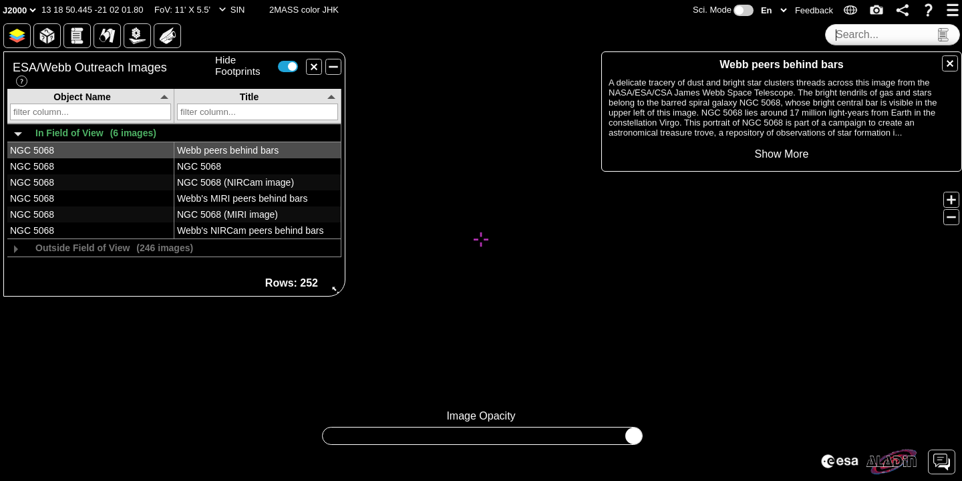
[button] (92, 10)
